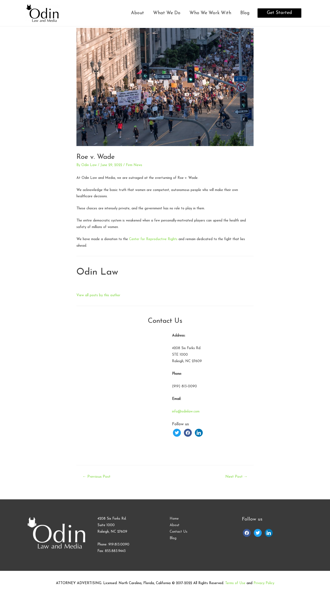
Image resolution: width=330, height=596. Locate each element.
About (137, 13)
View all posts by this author (98, 295)
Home (174, 519)
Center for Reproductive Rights (153, 239)
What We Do (166, 13)
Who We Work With (210, 13)
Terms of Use (235, 583)
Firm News (134, 165)
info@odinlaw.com (185, 411)
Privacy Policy (264, 583)
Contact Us (178, 532)
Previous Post (96, 477)
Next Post (236, 477)
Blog (245, 13)
